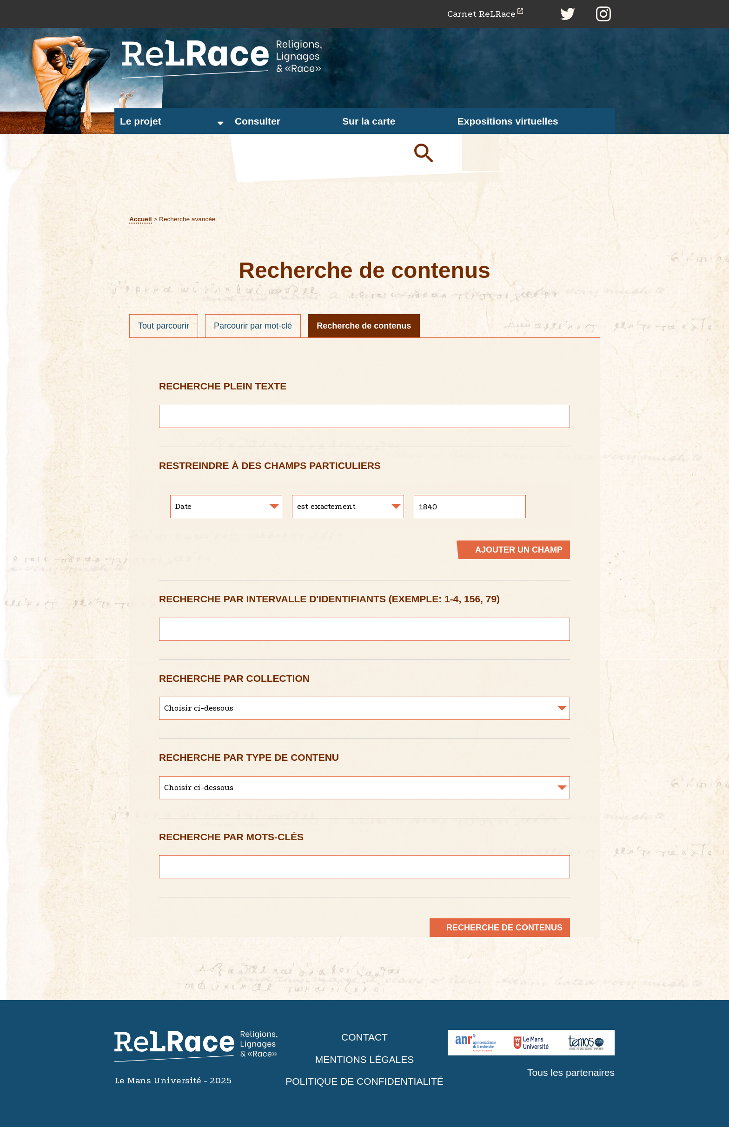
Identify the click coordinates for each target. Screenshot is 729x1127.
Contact (364, 1037)
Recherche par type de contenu (249, 757)
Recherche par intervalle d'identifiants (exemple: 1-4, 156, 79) (329, 598)
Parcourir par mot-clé (253, 325)
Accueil (140, 219)
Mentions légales (364, 1059)
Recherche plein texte (222, 386)
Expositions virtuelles (507, 121)
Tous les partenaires (571, 1072)
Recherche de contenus (364, 325)
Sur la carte (368, 121)
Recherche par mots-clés (231, 836)
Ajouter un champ (519, 549)
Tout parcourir (163, 325)
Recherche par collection (234, 678)
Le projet (140, 121)
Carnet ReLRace (481, 13)
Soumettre (434, 152)
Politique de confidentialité (364, 1081)
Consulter (257, 121)
